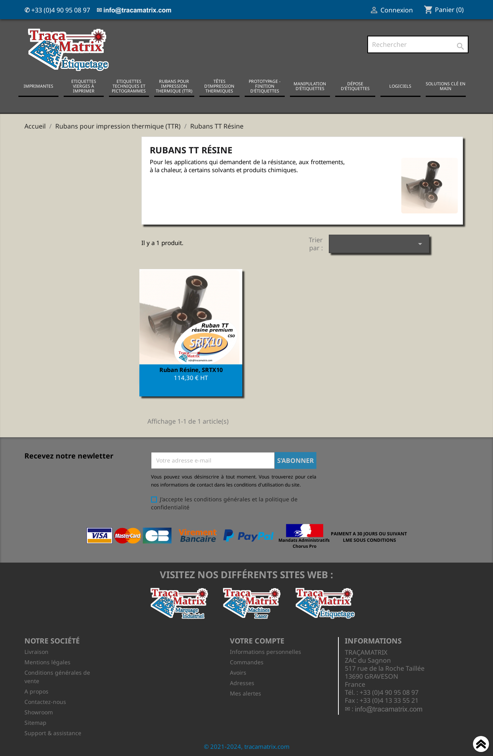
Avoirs (238, 672)
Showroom (38, 711)
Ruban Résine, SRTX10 (191, 369)
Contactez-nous (45, 701)
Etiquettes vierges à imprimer (83, 86)
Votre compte (257, 640)
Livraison (36, 651)
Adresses (242, 682)
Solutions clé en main (445, 86)
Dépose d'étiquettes (355, 86)
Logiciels (400, 86)
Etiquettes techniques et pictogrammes (129, 86)
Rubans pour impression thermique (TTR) (174, 86)
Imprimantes (38, 86)
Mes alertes (245, 692)
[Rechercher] (418, 44)
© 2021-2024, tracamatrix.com (247, 746)
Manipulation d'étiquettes (310, 86)
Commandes (247, 661)
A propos (36, 690)
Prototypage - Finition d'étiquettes (264, 86)
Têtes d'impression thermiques (219, 86)
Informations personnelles (265, 651)
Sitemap (35, 722)
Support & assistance (52, 732)
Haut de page (481, 745)
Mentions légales (47, 661)
